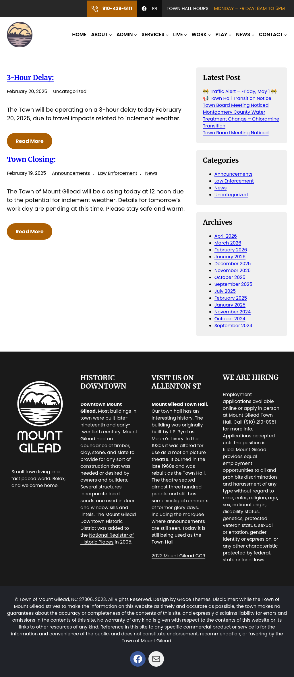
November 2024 (232, 312)
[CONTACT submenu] (285, 34)
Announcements (71, 173)
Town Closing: (31, 159)
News (151, 173)
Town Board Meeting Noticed (236, 105)
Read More (30, 141)
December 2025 (232, 263)
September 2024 (233, 325)
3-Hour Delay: (30, 77)
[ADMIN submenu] (135, 34)
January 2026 (229, 256)
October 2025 (229, 277)
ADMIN (125, 34)
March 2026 (227, 243)
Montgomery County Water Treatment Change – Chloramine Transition (241, 119)
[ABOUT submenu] (110, 34)
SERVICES (153, 34)
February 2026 (230, 250)
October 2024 (229, 318)
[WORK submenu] (209, 34)
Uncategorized (69, 91)
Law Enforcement (117, 173)
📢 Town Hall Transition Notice (237, 98)
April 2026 (225, 236)
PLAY (221, 34)
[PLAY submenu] (230, 34)
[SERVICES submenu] (167, 34)
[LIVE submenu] (185, 34)
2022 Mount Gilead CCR (178, 555)
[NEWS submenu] (253, 34)
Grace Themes (194, 599)
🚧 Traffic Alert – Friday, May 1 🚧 (240, 91)
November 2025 (232, 270)
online (230, 408)
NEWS (243, 34)
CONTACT (271, 34)
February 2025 (230, 298)
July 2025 (225, 291)
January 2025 (229, 305)
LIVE (178, 34)
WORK (199, 34)
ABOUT (99, 34)
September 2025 (233, 284)
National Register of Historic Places (107, 538)
